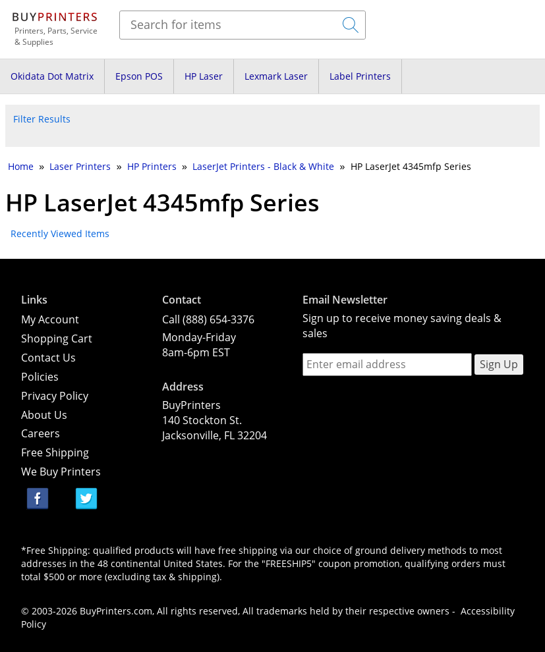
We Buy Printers (61, 471)
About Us (44, 415)
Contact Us (48, 357)
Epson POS (139, 76)
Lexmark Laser (276, 76)
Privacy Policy (54, 396)
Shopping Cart (56, 338)
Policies (40, 376)
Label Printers (360, 76)
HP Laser (204, 76)
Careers (40, 433)
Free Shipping (55, 452)
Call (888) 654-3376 (208, 319)
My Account (50, 319)
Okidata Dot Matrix (52, 76)
